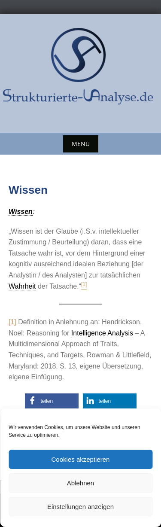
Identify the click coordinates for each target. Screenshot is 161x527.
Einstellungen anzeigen (80, 506)
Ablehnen (80, 483)
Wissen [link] (21, 211)
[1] (12, 322)
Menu (81, 144)
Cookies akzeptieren (81, 459)
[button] (52, 400)
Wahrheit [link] (22, 286)
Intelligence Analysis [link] (102, 333)
